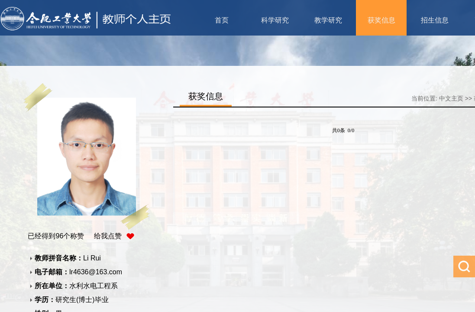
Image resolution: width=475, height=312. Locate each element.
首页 (222, 20)
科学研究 (275, 20)
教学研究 (328, 20)
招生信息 (435, 20)
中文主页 (451, 98)
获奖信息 (381, 20)
